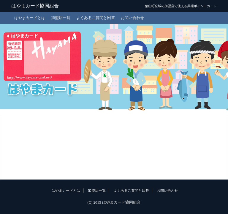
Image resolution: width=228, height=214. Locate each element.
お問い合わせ (132, 18)
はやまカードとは (29, 18)
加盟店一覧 (60, 18)
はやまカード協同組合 (35, 5)
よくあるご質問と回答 (95, 18)
